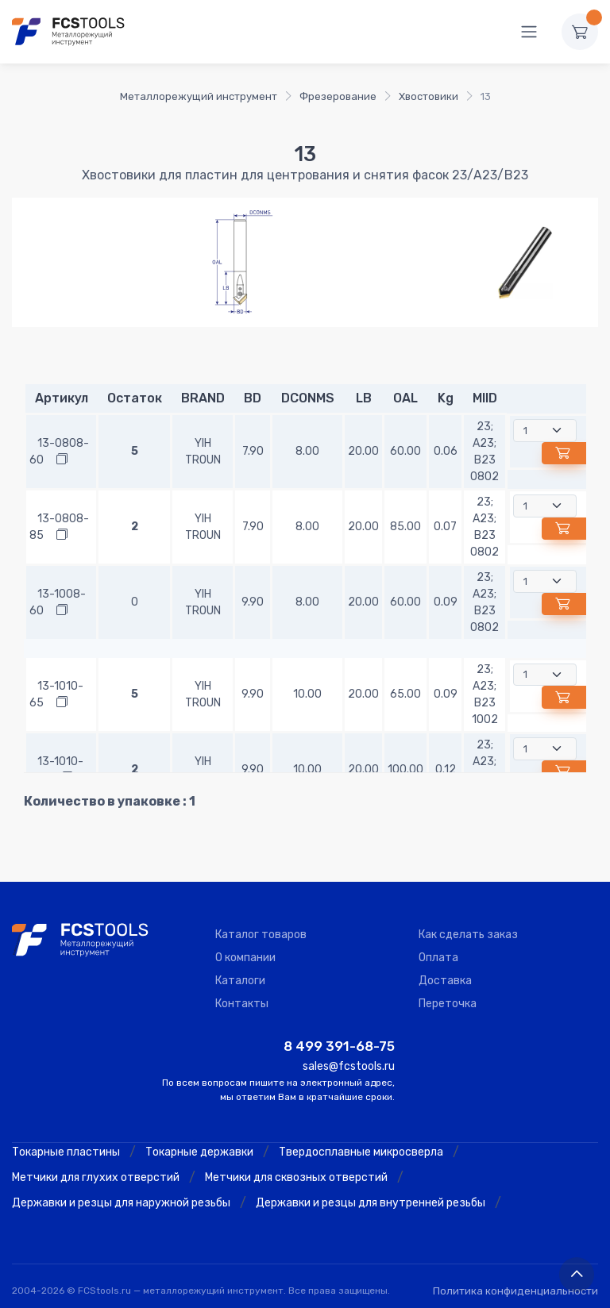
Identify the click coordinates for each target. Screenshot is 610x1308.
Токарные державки (199, 1152)
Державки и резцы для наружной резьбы (121, 1203)
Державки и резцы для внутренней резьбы (370, 1203)
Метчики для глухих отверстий (96, 1177)
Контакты (241, 1003)
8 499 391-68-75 (339, 1046)
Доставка (445, 980)
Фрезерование (337, 96)
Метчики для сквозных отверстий (296, 1177)
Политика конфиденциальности (515, 1291)
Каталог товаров (261, 934)
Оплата (438, 957)
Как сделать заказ (468, 934)
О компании (245, 957)
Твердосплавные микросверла (361, 1152)
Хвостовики (428, 96)
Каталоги (240, 980)
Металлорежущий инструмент (198, 96)
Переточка (448, 1003)
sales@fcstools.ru (349, 1066)
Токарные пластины (66, 1152)
